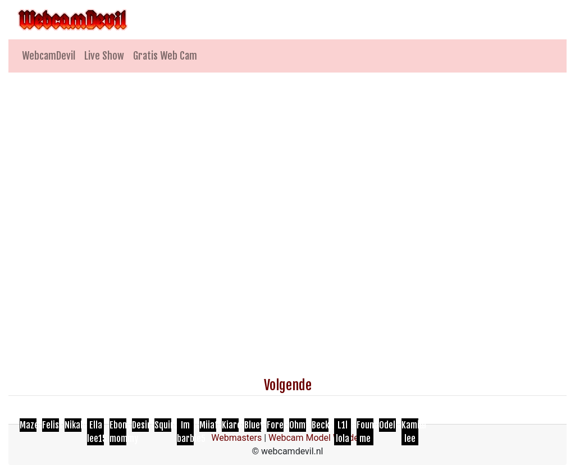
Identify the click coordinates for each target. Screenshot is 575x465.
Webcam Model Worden (316, 437)
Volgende (288, 385)
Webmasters (236, 437)
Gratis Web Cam (165, 55)
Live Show (104, 55)
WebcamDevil (48, 55)
